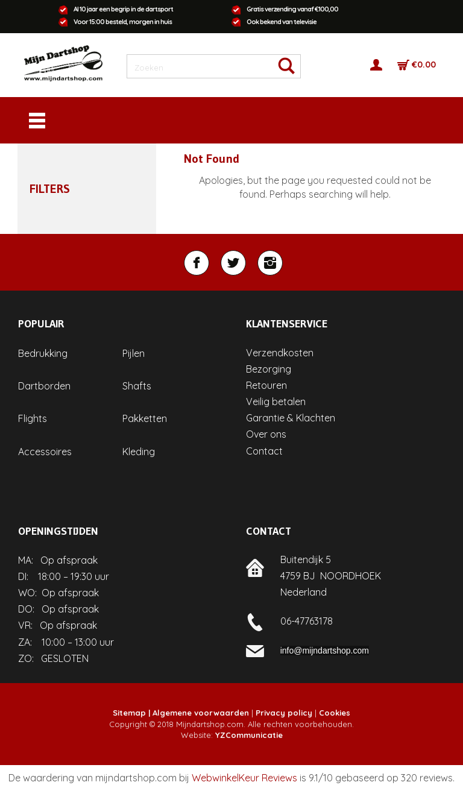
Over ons (266, 434)
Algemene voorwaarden (201, 712)
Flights (32, 418)
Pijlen (133, 353)
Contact (264, 451)
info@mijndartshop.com (324, 650)
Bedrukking (43, 353)
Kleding (138, 452)
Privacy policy (284, 712)
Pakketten (144, 418)
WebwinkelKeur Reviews (244, 778)
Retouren (266, 385)
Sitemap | (131, 712)
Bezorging (268, 369)
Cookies (334, 712)
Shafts (136, 386)
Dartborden (44, 386)
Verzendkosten (279, 353)
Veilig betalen (276, 402)
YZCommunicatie (249, 735)
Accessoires (45, 452)
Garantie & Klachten (290, 418)
